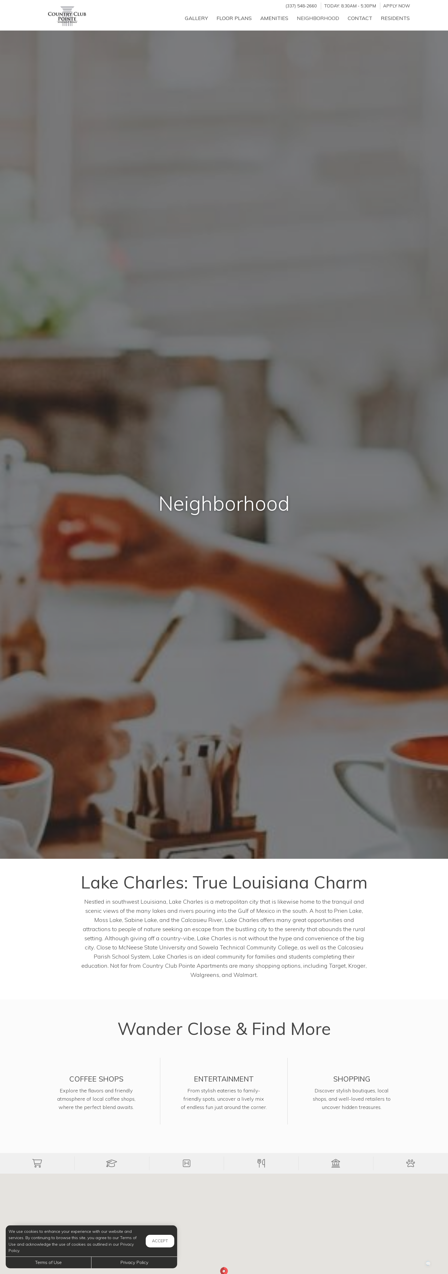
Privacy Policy (134, 1262)
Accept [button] (160, 1240)
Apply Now (396, 6)
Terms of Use (48, 1262)
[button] (37, 1163)
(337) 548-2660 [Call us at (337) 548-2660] (301, 6)
